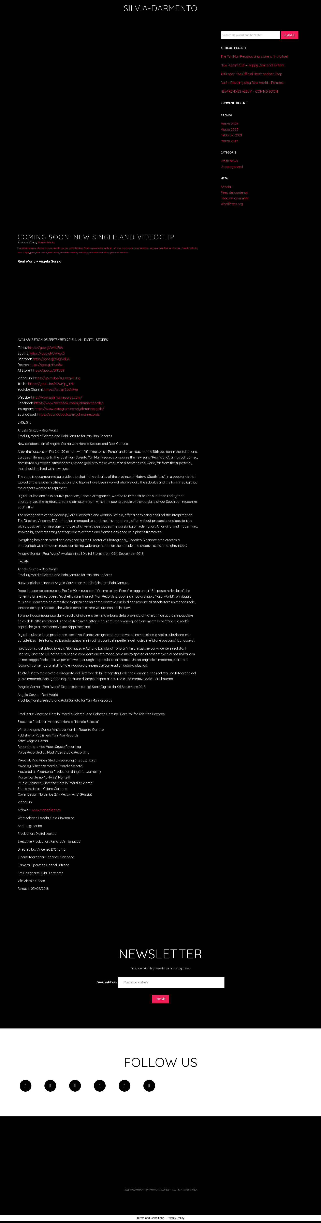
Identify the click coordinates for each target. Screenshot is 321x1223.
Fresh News (229, 161)
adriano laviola (27, 248)
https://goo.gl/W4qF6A (45, 348)
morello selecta (189, 248)
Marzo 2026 (229, 124)
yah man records (119, 252)
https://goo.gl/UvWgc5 (47, 353)
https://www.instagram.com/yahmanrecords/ (69, 409)
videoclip (83, 252)
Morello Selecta (46, 242)
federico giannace (93, 248)
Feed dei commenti (235, 198)
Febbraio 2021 (231, 135)
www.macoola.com (46, 810)
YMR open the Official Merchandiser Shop (251, 74)
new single (23, 252)
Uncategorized (232, 167)
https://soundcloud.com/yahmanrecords (68, 414)
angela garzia (60, 248)
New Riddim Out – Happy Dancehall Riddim (252, 65)
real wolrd (41, 252)
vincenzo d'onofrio (98, 252)
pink (32, 252)
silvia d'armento (68, 252)
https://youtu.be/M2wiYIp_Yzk (51, 384)
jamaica (144, 248)
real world (53, 252)
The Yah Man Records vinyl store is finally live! (254, 56)
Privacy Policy (175, 1218)
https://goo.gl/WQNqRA (51, 359)
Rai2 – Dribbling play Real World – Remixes (252, 83)
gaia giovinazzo (130, 248)
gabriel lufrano (112, 248)
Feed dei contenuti (234, 192)
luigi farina (165, 248)
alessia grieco (44, 248)
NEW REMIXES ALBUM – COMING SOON (249, 91)
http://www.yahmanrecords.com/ (56, 397)
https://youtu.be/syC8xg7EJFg (56, 378)
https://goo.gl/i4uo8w (46, 365)
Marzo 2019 (229, 141)
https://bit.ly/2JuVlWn (61, 389)
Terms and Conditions (150, 1218)
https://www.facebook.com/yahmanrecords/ (68, 403)
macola (176, 248)
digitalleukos (76, 248)
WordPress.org (232, 204)
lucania (154, 248)
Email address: (160, 982)
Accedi (226, 187)
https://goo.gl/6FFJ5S (47, 370)
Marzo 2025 (229, 130)
